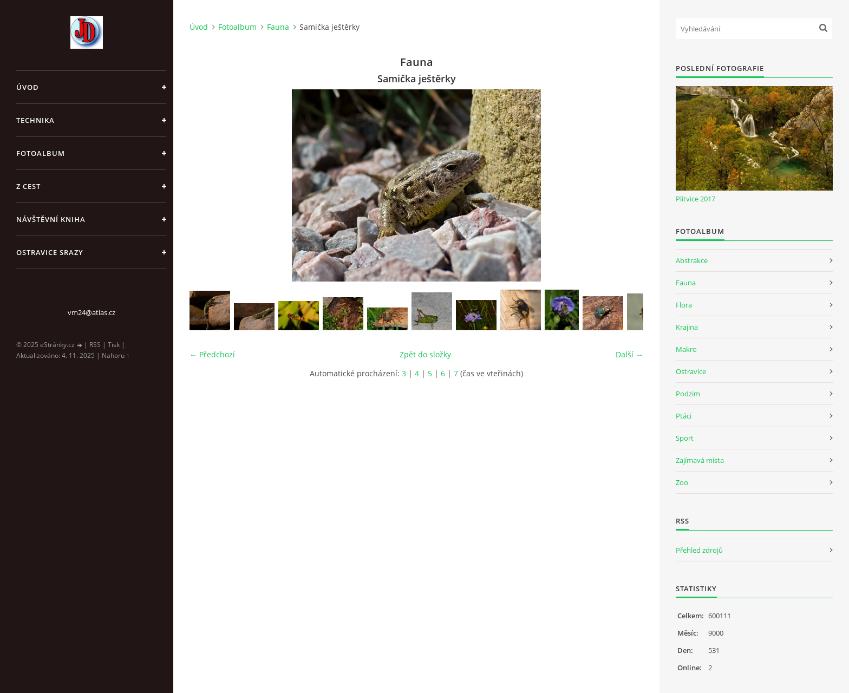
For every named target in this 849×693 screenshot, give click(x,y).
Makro (686, 349)
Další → (629, 354)
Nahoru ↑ (115, 355)
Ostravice (691, 371)
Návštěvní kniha (51, 219)
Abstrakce (692, 260)
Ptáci (683, 416)
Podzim (688, 393)
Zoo (682, 482)
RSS (95, 344)
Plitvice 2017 (695, 199)
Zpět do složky (425, 354)
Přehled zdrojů (699, 550)
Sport (685, 438)
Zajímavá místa (700, 460)
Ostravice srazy (49, 252)
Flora (684, 305)
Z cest (28, 186)
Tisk (114, 344)
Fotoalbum (40, 153)
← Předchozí (212, 354)
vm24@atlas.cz (91, 312)
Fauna (278, 27)
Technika (35, 120)
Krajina (687, 327)
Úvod (27, 87)
